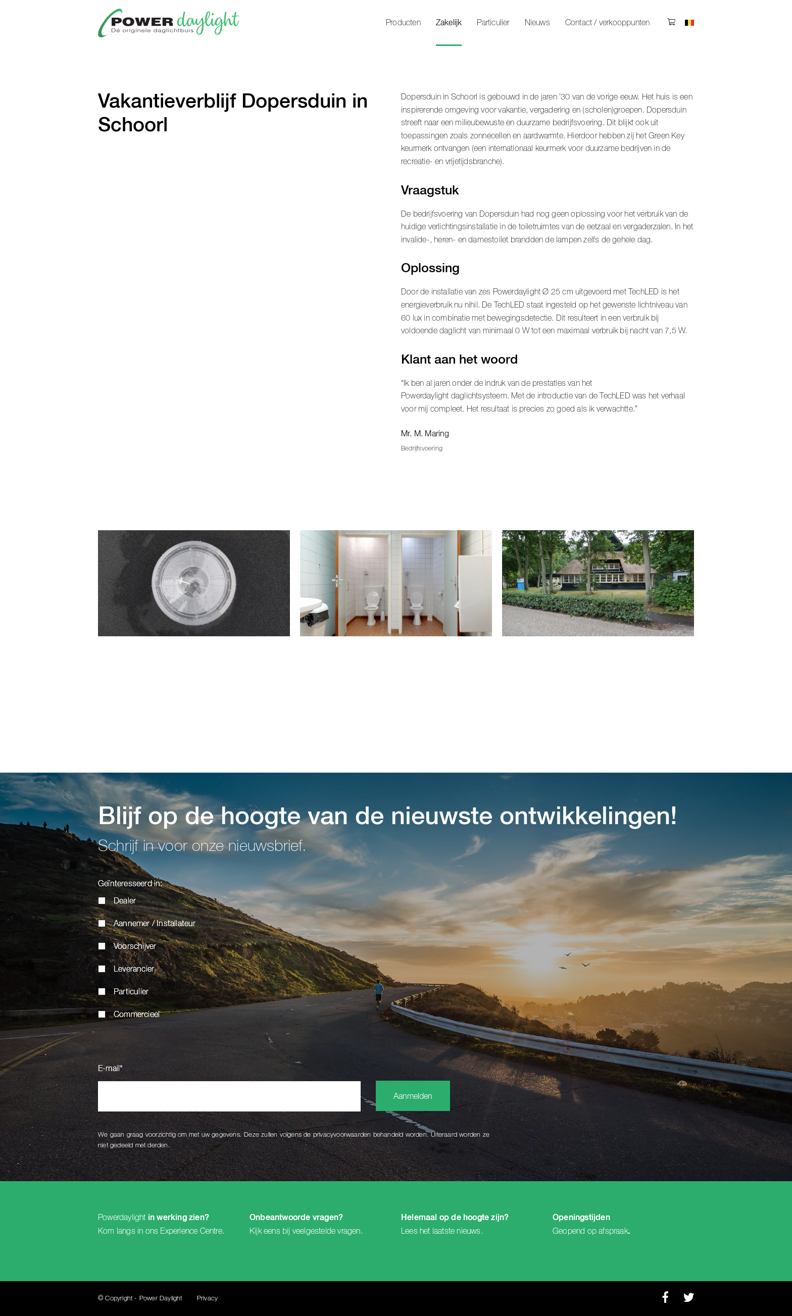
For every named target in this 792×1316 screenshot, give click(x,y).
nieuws (468, 1231)
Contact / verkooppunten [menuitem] (607, 23)
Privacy (207, 1298)
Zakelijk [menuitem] (449, 23)
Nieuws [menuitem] (537, 23)
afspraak (613, 1231)
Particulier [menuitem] (493, 23)
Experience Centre (191, 1231)
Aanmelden (412, 1097)
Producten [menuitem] (403, 23)
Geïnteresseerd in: (130, 884)
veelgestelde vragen (326, 1231)
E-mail (110, 1069)
